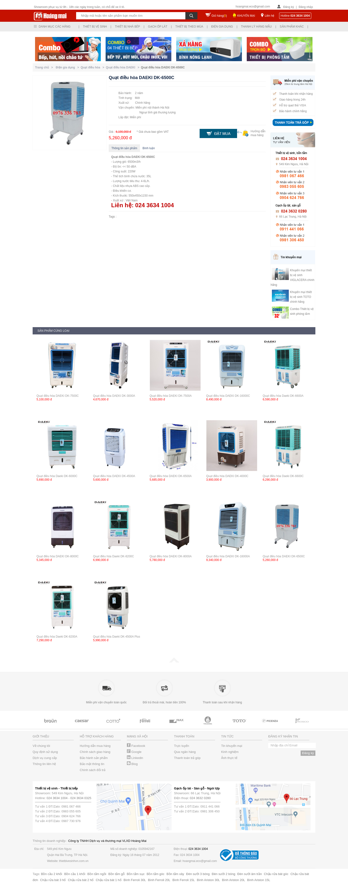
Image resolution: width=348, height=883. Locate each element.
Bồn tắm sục (136, 874)
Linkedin (135, 758)
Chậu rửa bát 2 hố (81, 880)
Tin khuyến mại (231, 746)
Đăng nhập (306, 7)
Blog (132, 764)
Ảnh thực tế (229, 758)
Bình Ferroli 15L (183, 880)
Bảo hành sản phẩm (94, 758)
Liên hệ (269, 15)
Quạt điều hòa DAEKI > (123, 67)
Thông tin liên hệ (44, 764)
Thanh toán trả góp (187, 758)
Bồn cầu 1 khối (74, 874)
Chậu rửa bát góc (276, 874)
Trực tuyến (181, 746)
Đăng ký (288, 7)
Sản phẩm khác (292, 26)
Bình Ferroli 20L (159, 880)
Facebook (136, 746)
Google (134, 752)
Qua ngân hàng (185, 752)
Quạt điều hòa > (93, 67)
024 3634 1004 (57, 798)
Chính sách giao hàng (95, 752)
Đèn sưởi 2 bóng (223, 874)
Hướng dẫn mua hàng (95, 746)
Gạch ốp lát (157, 26)
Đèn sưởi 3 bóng (198, 874)
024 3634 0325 (80, 798)
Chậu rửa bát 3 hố (53, 880)
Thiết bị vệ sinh (95, 26)
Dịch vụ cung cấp (45, 758)
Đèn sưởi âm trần (249, 874)
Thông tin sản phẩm (124, 148)
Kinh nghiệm (230, 752)
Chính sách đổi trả (92, 770)
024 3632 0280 (200, 798)
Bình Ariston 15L (258, 880)
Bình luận (149, 148)
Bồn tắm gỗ (116, 874)
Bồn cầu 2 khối (51, 874)
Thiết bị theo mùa (189, 26)
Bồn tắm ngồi (96, 874)
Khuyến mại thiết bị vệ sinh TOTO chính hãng (301, 296)
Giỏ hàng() (219, 15)
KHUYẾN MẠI (246, 15)
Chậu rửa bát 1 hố (108, 880)
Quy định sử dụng (45, 752)
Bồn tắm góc (156, 874)
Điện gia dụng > (68, 67)
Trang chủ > (45, 67)
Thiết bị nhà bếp (127, 26)
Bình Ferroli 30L (134, 880)
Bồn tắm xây (175, 874)
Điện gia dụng (222, 26)
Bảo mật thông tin (92, 764)
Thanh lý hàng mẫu (256, 26)
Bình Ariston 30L (208, 880)
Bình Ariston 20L (233, 880)
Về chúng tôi (41, 746)
